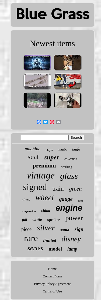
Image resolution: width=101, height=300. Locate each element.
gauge (65, 199)
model (55, 249)
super (51, 157)
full (24, 220)
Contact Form (52, 276)
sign (79, 229)
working (66, 167)
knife (76, 149)
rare (31, 238)
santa (64, 230)
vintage (41, 175)
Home (52, 269)
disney (71, 239)
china (45, 211)
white (37, 219)
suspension (29, 211)
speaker (53, 220)
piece (26, 229)
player (49, 150)
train (58, 188)
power (74, 218)
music (62, 149)
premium (44, 165)
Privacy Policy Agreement (52, 284)
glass (69, 176)
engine (68, 208)
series (35, 248)
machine (32, 148)
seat (33, 157)
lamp (72, 249)
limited (49, 240)
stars (26, 199)
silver (46, 227)
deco (80, 200)
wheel (45, 197)
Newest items (52, 43)
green (75, 188)
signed (35, 187)
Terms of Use (52, 291)
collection (70, 159)
